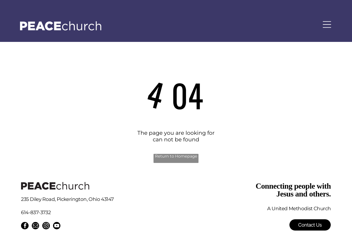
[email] (36, 226)
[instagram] (47, 226)
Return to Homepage (176, 156)
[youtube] (58, 226)
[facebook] (25, 226)
